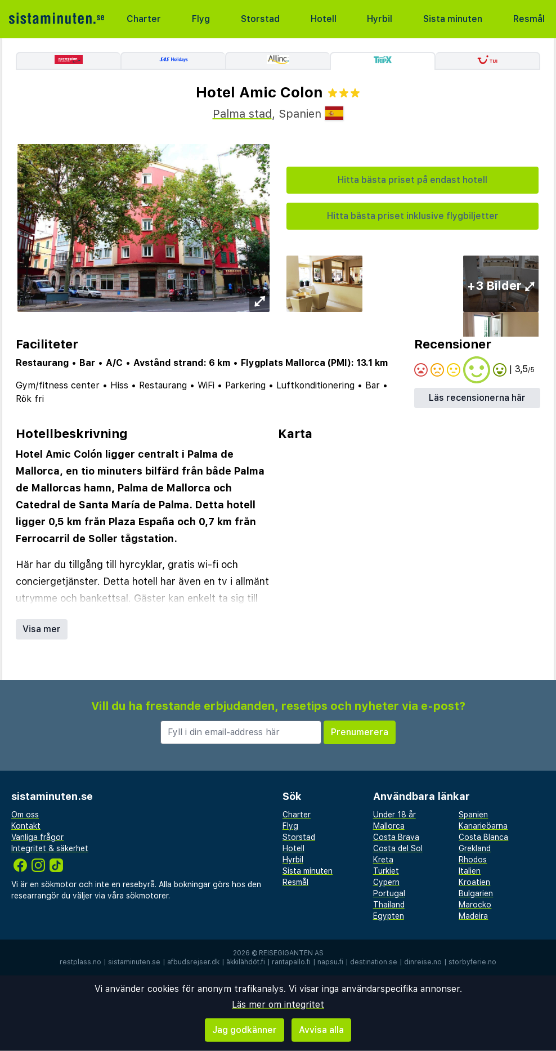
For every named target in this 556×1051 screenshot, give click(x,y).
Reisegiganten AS (291, 953)
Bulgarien (476, 893)
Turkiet (386, 870)
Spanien (473, 814)
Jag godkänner (244, 1030)
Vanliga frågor (37, 837)
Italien (470, 870)
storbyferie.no (472, 962)
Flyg (201, 19)
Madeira (473, 915)
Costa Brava (396, 837)
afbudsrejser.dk (193, 962)
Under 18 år (394, 814)
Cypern (386, 882)
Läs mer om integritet (278, 1004)
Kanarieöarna (483, 825)
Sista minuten (452, 19)
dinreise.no (423, 962)
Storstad (260, 19)
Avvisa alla (321, 1030)
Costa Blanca (483, 837)
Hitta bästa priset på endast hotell (412, 180)
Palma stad (242, 113)
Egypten (388, 915)
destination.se (373, 962)
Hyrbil (379, 19)
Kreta (383, 859)
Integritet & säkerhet (49, 848)
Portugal (389, 893)
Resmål (529, 19)
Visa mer (42, 629)
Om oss (25, 814)
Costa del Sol (398, 848)
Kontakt (26, 825)
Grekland (475, 848)
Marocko (475, 904)
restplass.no (80, 962)
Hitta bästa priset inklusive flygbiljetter (413, 216)
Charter (144, 19)
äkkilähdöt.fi (245, 962)
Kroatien (474, 882)
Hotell (324, 19)
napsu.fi (330, 962)
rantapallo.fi (291, 962)
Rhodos (473, 859)
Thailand (389, 904)
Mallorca (389, 825)
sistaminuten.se (134, 962)
